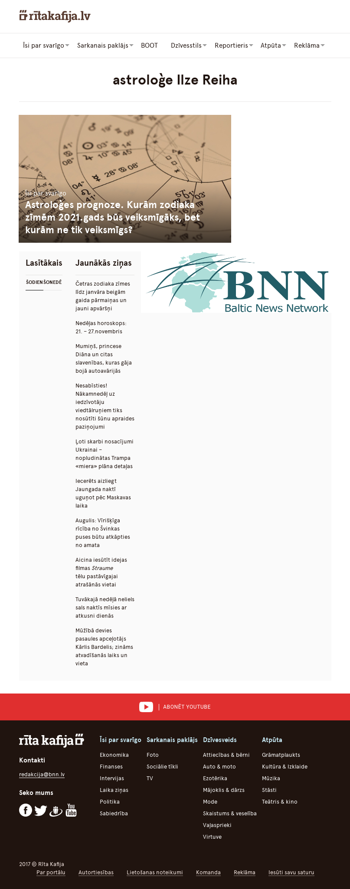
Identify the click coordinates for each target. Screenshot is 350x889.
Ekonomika (114, 754)
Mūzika (271, 778)
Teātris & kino (280, 801)
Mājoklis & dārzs (224, 789)
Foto (153, 754)
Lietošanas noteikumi (155, 872)
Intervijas (112, 778)
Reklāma (244, 872)
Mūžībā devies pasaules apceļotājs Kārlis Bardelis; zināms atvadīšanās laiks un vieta (104, 646)
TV (150, 778)
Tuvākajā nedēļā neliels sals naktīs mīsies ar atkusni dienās (104, 607)
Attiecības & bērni (226, 754)
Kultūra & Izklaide (284, 766)
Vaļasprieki (217, 824)
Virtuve (212, 836)
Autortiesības (96, 872)
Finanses (111, 766)
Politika (110, 801)
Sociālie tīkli (162, 766)
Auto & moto (219, 766)
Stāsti (269, 789)
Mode (210, 801)
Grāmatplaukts (281, 754)
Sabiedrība (114, 813)
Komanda (208, 872)
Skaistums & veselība (230, 813)
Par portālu (50, 872)
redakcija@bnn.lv (42, 774)
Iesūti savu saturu (291, 872)
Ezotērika (215, 778)
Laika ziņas (114, 789)
